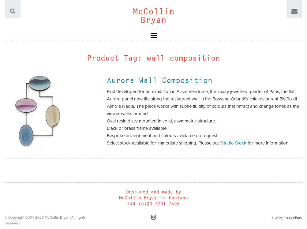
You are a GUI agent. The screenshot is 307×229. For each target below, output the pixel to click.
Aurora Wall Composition (159, 80)
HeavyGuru (293, 217)
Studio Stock (233, 143)
